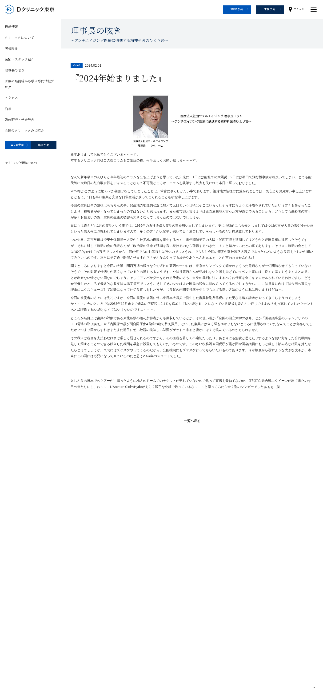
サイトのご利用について (21, 163)
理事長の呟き (14, 70)
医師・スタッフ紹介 (19, 59)
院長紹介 (11, 48)
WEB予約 (18, 144)
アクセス (11, 97)
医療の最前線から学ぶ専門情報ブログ (29, 84)
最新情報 (11, 26)
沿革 (8, 108)
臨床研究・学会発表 (19, 119)
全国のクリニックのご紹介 (24, 130)
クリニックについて (19, 37)
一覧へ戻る (192, 421)
